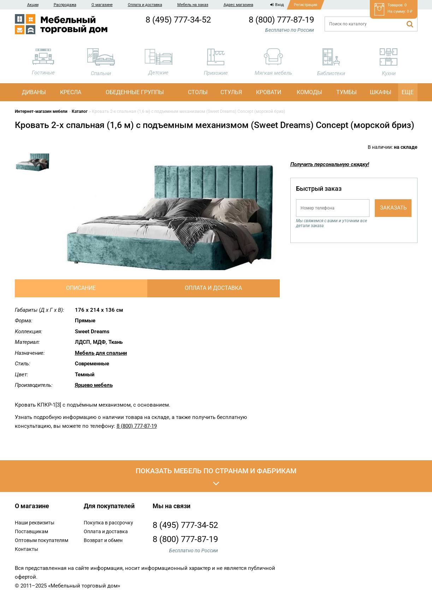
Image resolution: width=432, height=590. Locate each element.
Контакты (26, 549)
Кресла (70, 92)
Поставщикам (31, 531)
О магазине (102, 4)
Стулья (231, 92)
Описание (81, 288)
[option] (32, 162)
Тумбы (346, 92)
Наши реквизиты (34, 522)
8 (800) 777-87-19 (281, 20)
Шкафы (380, 92)
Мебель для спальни (101, 353)
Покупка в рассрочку (108, 522)
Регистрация (305, 4)
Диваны (34, 92)
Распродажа (65, 4)
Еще (408, 92)
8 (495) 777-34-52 (178, 20)
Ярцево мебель (94, 385)
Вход (277, 4)
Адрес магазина (238, 4)
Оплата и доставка (145, 4)
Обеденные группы (135, 92)
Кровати (268, 92)
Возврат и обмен (103, 540)
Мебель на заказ (192, 4)
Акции (33, 4)
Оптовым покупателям (41, 540)
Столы (198, 92)
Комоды (309, 92)
